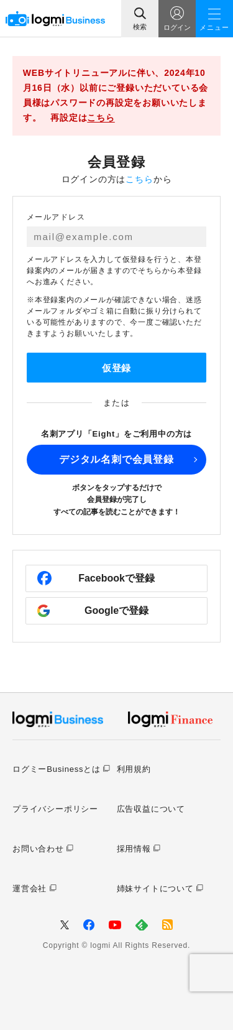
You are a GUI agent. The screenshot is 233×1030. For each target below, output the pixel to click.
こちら (100, 118)
